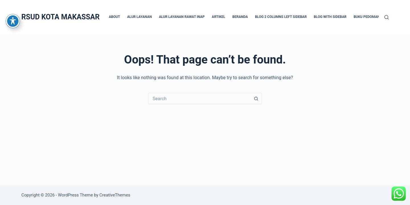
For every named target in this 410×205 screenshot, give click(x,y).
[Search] (386, 17)
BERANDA (240, 17)
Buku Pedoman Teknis (373, 17)
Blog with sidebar (330, 17)
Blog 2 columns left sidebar (281, 17)
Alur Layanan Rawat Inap (182, 17)
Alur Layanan (139, 17)
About (114, 17)
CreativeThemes (114, 195)
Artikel (218, 17)
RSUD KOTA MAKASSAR (60, 17)
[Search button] (256, 98)
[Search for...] (199, 98)
